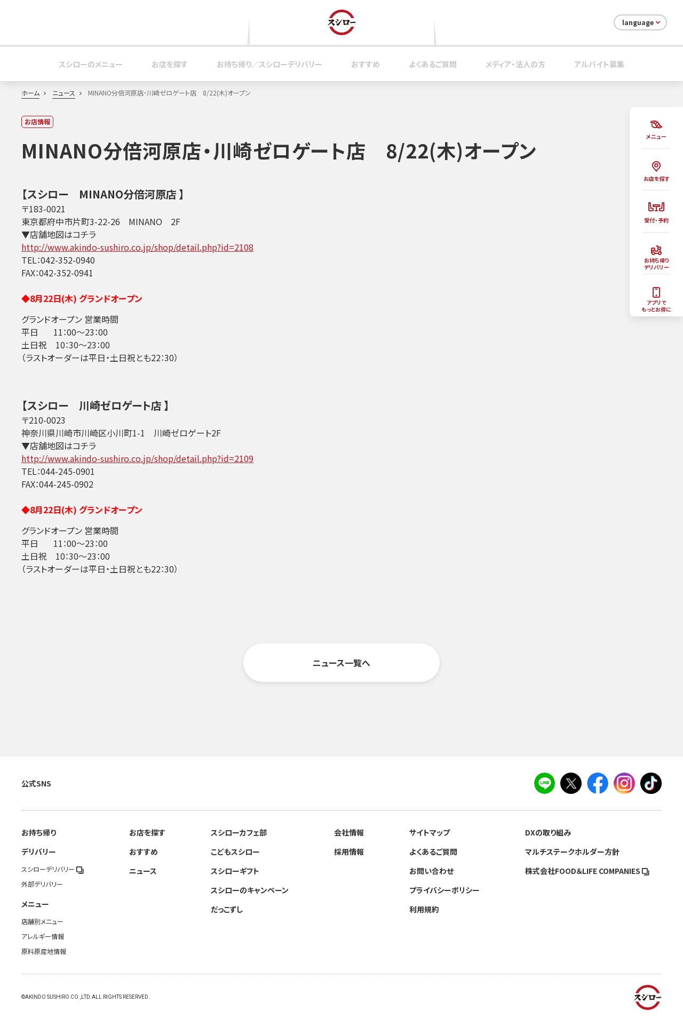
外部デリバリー (42, 884)
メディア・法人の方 (515, 64)
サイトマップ (429, 832)
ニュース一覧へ (341, 662)
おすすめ (365, 64)
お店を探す (170, 64)
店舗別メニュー (42, 921)
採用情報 (349, 851)
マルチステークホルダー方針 (572, 851)
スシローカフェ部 (239, 832)
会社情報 (349, 832)
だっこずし (227, 909)
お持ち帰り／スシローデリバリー (269, 64)
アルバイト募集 (599, 64)
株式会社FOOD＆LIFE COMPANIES (587, 870)
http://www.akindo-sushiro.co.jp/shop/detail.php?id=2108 (137, 247)
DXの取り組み (548, 832)
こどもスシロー (235, 851)
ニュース (63, 93)
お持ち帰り (38, 832)
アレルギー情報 (42, 936)
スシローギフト (235, 870)
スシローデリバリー (52, 869)
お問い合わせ (431, 870)
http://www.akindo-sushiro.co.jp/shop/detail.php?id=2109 (137, 458)
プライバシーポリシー (444, 890)
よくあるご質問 (433, 64)
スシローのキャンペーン (250, 890)
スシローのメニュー (91, 64)
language (642, 22)
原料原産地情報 (43, 951)
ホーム (30, 93)
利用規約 (424, 909)
